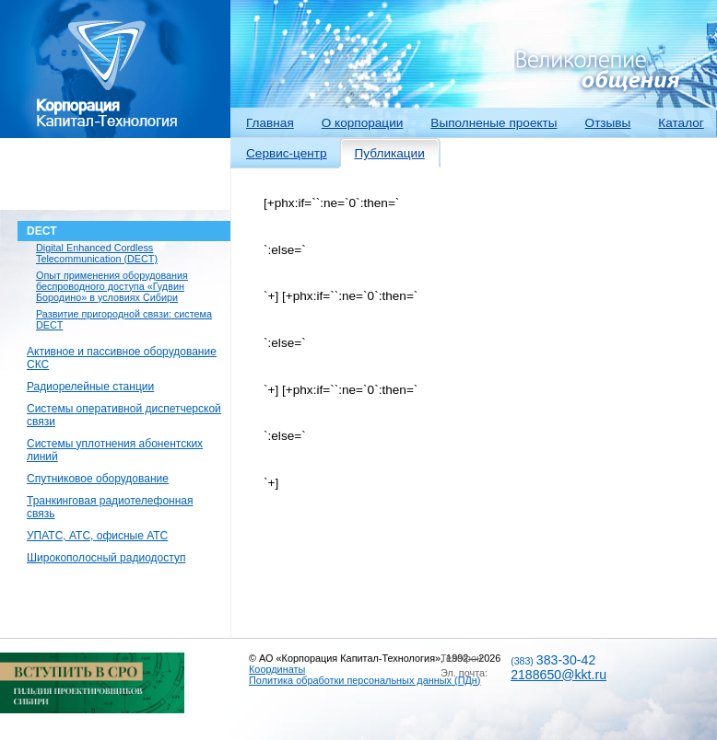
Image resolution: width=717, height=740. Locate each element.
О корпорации (363, 123)
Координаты (277, 669)
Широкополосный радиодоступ (106, 557)
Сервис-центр (286, 153)
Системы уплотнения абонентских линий (115, 450)
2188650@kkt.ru (558, 674)
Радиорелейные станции (90, 386)
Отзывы (608, 123)
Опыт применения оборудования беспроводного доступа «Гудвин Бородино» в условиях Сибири (112, 286)
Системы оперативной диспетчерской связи (124, 415)
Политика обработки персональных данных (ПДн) (364, 680)
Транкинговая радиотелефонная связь (110, 507)
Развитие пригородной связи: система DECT (124, 319)
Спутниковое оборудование (98, 478)
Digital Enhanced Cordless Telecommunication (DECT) (97, 253)
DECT (42, 231)
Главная (270, 123)
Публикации (390, 153)
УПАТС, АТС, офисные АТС (97, 535)
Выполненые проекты (493, 123)
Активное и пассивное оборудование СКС (122, 358)
